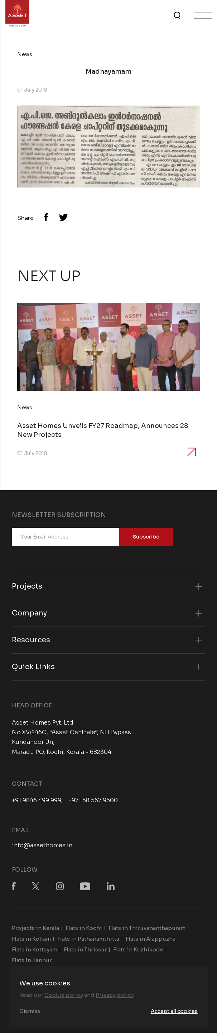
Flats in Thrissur (85, 949)
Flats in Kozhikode (138, 949)
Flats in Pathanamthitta (88, 938)
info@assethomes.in (42, 845)
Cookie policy (63, 994)
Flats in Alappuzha (150, 938)
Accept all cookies (174, 1011)
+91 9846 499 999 (36, 800)
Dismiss (29, 1011)
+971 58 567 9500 (93, 800)
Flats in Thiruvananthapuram (146, 928)
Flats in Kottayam (34, 949)
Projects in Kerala (35, 928)
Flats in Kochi (84, 928)
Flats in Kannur (32, 960)
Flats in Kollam (31, 938)
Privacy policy (115, 994)
